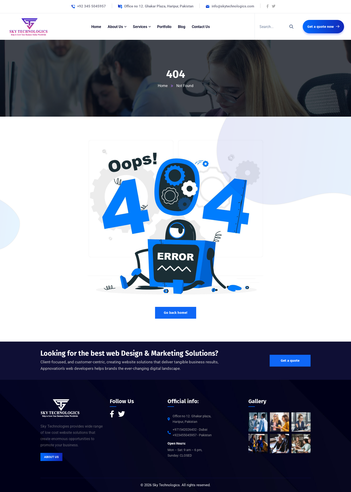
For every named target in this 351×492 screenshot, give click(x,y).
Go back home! (175, 313)
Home (163, 86)
